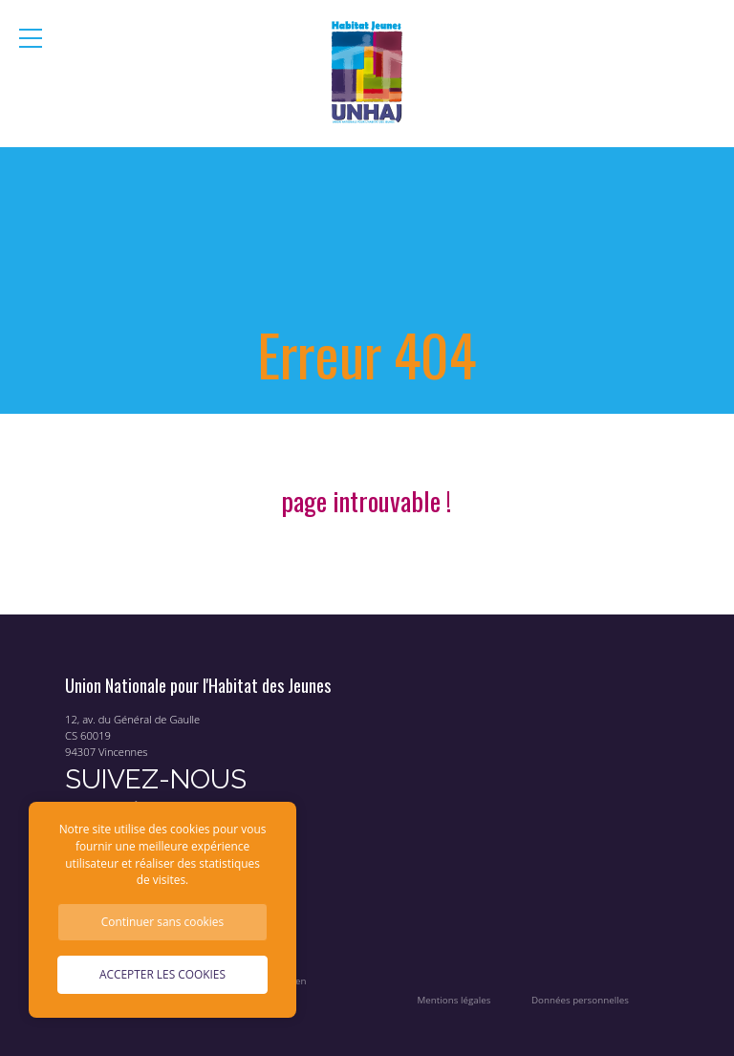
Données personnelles (580, 1000)
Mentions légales (454, 1000)
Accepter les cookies (162, 973)
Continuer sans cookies (162, 921)
